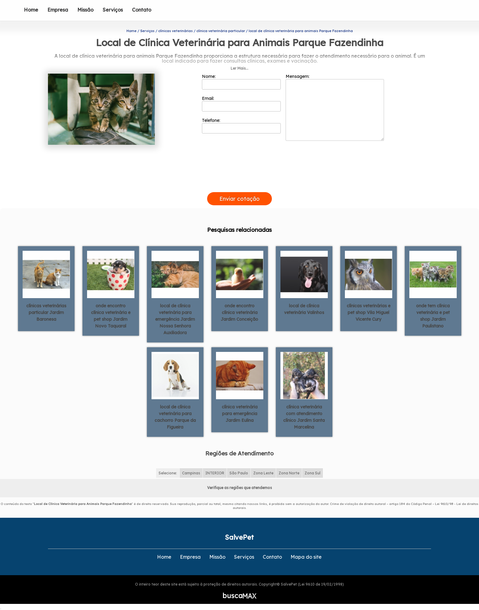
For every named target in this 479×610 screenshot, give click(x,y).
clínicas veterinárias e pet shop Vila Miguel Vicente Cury (368, 312)
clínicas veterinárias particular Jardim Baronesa (46, 312)
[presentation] (239, 185)
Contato (141, 10)
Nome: (241, 81)
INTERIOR (214, 473)
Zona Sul (312, 473)
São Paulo (238, 473)
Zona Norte (289, 473)
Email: (241, 103)
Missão (85, 10)
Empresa (57, 10)
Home (31, 10)
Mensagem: (335, 107)
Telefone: (241, 125)
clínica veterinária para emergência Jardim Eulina (240, 413)
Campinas (191, 473)
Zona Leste (263, 473)
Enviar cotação (239, 198)
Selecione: (168, 473)
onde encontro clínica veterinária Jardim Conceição (239, 312)
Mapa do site (306, 557)
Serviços (113, 10)
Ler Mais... (239, 68)
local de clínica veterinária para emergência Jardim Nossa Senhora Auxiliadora (175, 319)
